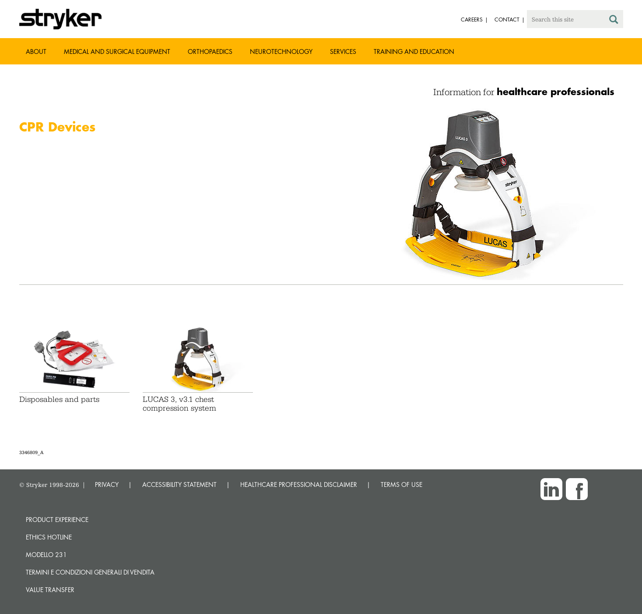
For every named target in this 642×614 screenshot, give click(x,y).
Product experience (57, 519)
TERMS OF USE (401, 484)
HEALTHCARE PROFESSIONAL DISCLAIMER (298, 484)
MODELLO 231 (46, 554)
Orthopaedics (210, 51)
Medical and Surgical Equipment (117, 51)
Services (343, 51)
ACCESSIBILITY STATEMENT (179, 484)
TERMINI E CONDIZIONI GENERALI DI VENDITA (90, 572)
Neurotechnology (281, 51)
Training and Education (414, 51)
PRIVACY (107, 484)
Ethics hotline (49, 537)
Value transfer (50, 590)
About (36, 51)
